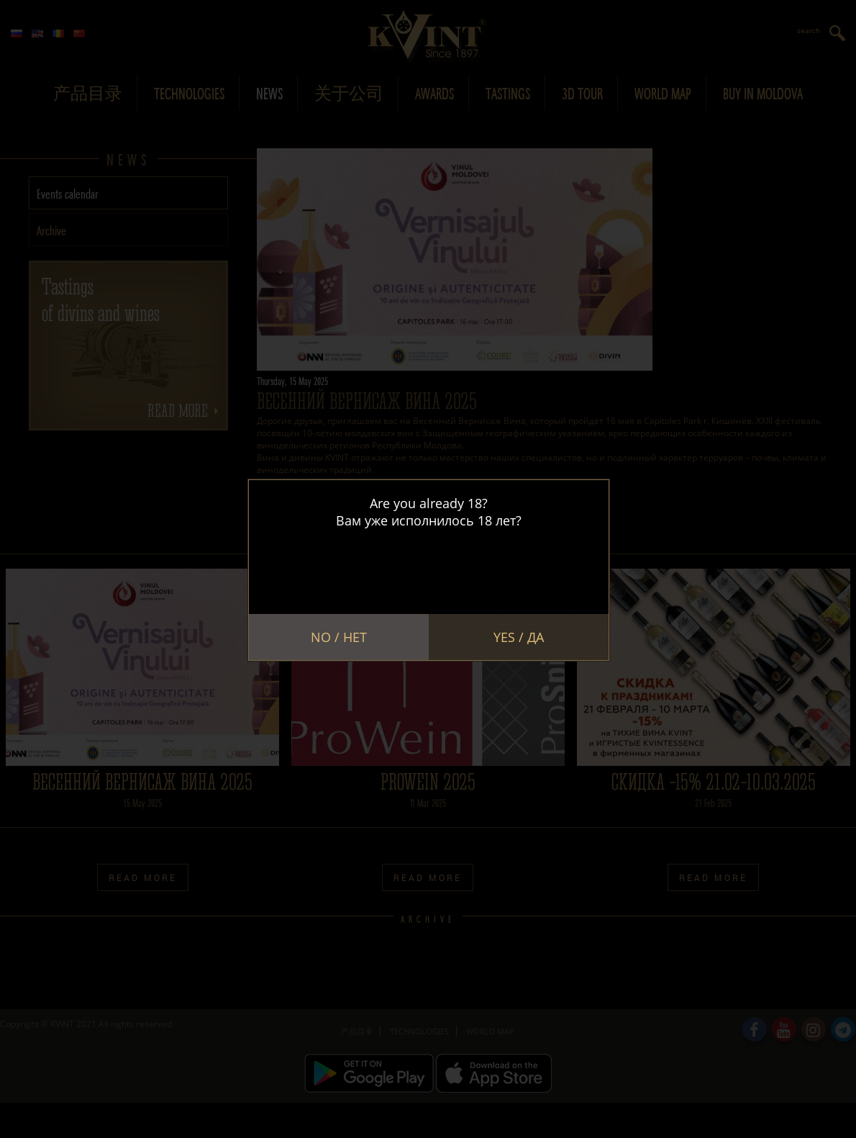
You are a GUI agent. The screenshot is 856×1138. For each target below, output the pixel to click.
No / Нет (339, 637)
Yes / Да (518, 637)
